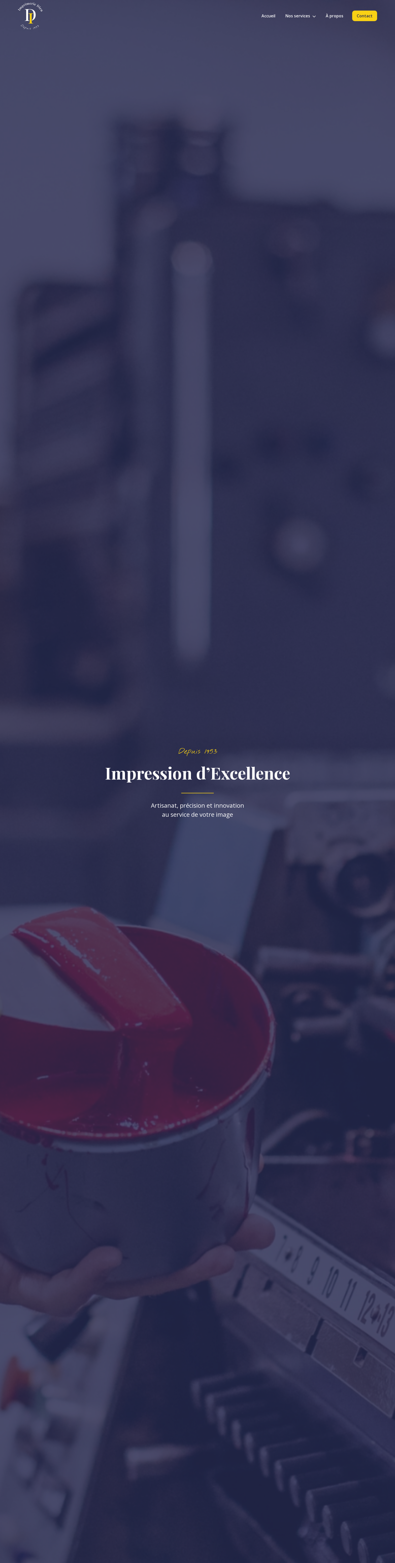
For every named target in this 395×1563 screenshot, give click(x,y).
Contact (365, 16)
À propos (334, 16)
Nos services (300, 16)
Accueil (268, 16)
